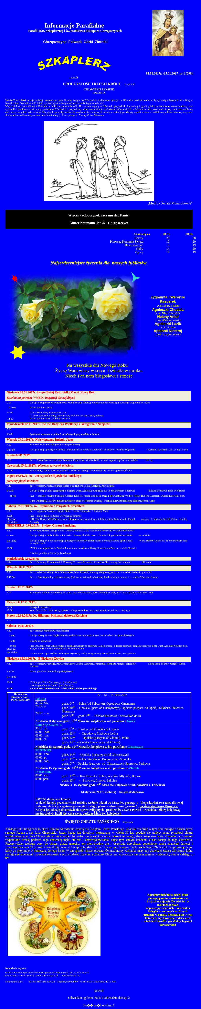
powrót (74, 77)
